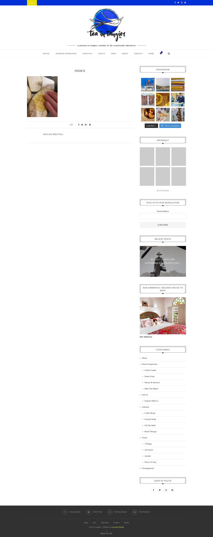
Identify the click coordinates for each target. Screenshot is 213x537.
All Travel (149, 450)
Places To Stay (150, 462)
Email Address (163, 211)
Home (151, 54)
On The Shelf (150, 425)
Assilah (148, 456)
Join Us (101, 54)
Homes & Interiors (152, 382)
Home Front (149, 376)
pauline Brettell (53, 134)
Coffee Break (150, 413)
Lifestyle (87, 54)
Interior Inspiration (66, 54)
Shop (113, 54)
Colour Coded (150, 370)
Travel (46, 54)
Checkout (105, 522)
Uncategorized (148, 468)
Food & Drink (150, 419)
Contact (138, 54)
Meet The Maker (151, 388)
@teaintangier (163, 190)
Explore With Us (151, 401)
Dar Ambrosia (146, 337)
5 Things (148, 444)
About (125, 54)
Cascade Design (118, 527)
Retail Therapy (151, 431)
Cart (94, 522)
